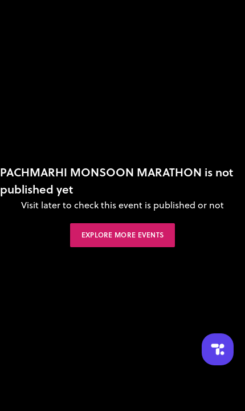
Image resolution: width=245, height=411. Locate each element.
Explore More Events (122, 235)
